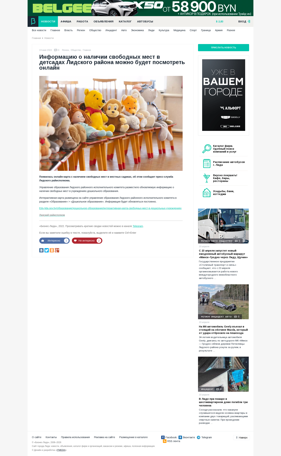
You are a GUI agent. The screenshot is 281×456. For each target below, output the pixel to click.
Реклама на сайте (104, 437)
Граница (206, 30)
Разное (231, 30)
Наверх (241, 437)
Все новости (39, 30)
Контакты (51, 437)
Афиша (66, 21)
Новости (48, 21)
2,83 (220, 21)
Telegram (138, 226)
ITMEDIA (61, 450)
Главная (36, 38)
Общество (95, 30)
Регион (81, 30)
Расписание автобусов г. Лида (229, 163)
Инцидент (111, 30)
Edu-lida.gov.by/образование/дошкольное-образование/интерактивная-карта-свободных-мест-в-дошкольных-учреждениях (110, 208)
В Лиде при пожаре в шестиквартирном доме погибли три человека (223, 402)
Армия (219, 30)
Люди (151, 30)
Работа (82, 21)
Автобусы (145, 21)
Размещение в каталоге (133, 437)
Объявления (103, 21)
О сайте (36, 437)
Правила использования (75, 437)
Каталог (125, 21)
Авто (124, 30)
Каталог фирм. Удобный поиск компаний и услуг (224, 148)
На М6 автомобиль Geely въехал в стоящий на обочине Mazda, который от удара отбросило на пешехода (223, 329)
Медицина (179, 30)
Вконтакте (186, 437)
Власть (68, 30)
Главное (55, 30)
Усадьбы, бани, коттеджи (223, 193)
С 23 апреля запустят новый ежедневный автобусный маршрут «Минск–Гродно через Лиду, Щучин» (223, 254)
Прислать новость (223, 47)
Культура (164, 30)
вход (244, 21)
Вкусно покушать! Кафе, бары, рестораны (225, 178)
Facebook (169, 437)
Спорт (193, 30)
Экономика (137, 30)
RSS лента (171, 441)
